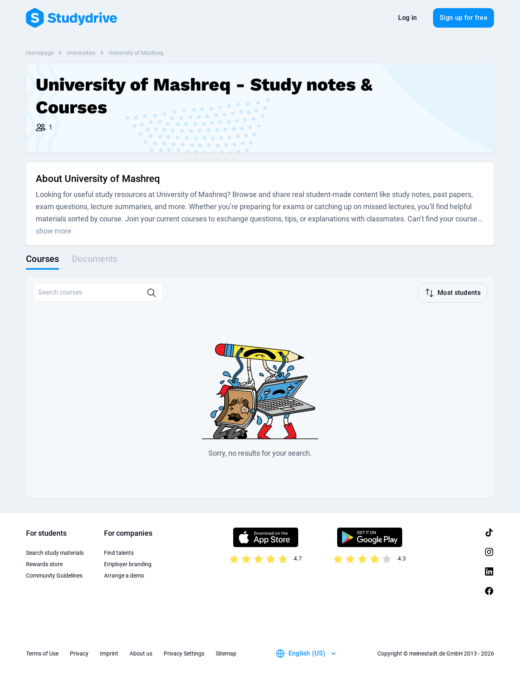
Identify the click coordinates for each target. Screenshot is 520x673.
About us (141, 652)
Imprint (109, 652)
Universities (81, 53)
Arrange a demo (124, 574)
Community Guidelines (54, 574)
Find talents (119, 552)
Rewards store (44, 563)
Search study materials (55, 552)
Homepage (40, 53)
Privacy (79, 652)
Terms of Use (42, 652)
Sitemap (226, 652)
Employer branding (128, 563)
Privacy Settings (184, 652)
